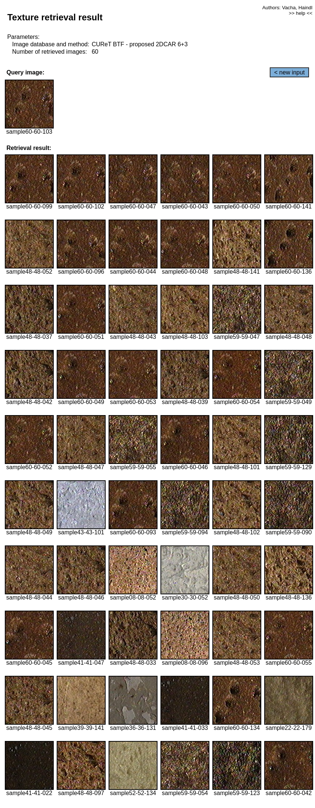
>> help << (300, 13)
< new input (289, 72)
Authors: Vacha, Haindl (287, 7)
